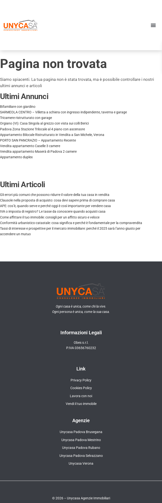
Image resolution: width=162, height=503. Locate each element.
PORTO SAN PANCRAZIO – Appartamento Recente (38, 140)
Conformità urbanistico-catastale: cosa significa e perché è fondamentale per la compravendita (71, 223)
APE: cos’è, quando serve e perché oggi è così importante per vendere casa (55, 206)
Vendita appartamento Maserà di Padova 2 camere (38, 151)
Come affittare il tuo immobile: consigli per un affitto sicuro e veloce (49, 217)
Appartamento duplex (16, 157)
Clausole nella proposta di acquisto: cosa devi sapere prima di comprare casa (57, 200)
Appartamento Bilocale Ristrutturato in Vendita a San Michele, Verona (52, 135)
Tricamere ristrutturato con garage (26, 118)
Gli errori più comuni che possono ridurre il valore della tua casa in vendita (54, 195)
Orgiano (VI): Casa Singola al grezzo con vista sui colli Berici (44, 123)
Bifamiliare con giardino (17, 107)
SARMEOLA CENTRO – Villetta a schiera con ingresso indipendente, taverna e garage (63, 112)
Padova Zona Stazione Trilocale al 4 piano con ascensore (42, 129)
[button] (153, 25)
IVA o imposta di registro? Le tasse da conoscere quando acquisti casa (52, 211)
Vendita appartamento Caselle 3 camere (30, 146)
